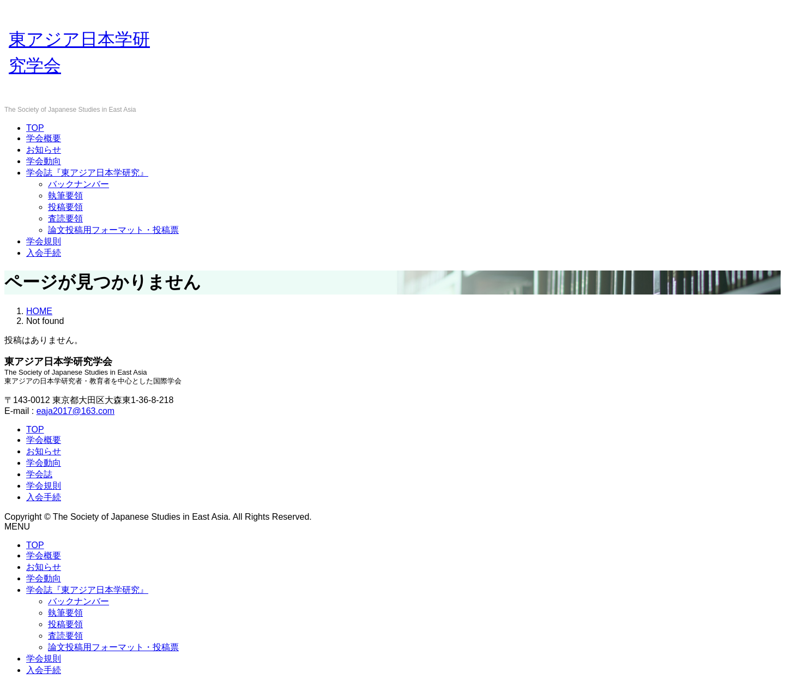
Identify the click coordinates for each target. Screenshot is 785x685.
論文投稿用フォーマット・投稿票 (113, 230)
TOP (35, 128)
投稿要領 (65, 207)
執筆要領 (65, 195)
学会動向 (43, 161)
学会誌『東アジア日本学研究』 (87, 172)
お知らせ (43, 149)
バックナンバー (78, 184)
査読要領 (65, 218)
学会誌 (39, 474)
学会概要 (43, 138)
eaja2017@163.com (75, 411)
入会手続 (43, 252)
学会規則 (43, 241)
